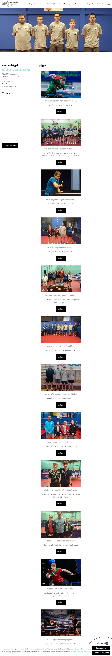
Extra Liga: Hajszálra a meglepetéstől (57, 558)
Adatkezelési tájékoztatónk (81, 652)
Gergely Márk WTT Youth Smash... (57, 328)
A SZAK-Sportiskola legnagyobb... (92, 328)
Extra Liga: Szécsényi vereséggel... (57, 513)
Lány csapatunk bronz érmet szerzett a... (92, 374)
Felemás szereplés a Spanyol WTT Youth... (57, 421)
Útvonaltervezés (9, 146)
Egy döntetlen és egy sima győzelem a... (92, 96)
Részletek (57, 117)
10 (83, 623)
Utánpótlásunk (79, 4)
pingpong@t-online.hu (9, 86)
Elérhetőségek (51, 4)
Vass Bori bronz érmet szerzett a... (92, 602)
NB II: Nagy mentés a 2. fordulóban (92, 190)
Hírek (41, 4)
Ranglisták (90, 4)
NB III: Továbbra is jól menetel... (92, 468)
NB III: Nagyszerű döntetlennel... (92, 235)
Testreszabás (101, 648)
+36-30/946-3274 (7, 81)
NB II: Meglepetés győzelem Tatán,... (57, 148)
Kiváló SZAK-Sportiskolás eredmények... (57, 281)
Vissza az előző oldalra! (53, 638)
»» (97, 623)
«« (52, 623)
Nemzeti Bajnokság (64, 4)
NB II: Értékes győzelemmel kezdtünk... (57, 235)
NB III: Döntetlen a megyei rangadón (92, 513)
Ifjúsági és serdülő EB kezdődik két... (57, 373)
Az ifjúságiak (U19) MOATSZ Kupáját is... (92, 559)
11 (86, 623)
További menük (103, 4)
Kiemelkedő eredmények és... (92, 420)
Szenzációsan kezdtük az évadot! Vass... (92, 281)
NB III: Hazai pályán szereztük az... (92, 148)
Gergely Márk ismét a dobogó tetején (57, 602)
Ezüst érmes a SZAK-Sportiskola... (57, 468)
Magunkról (32, 4)
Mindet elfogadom (101, 653)
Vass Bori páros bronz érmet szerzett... (57, 190)
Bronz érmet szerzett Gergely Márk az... (57, 95)
